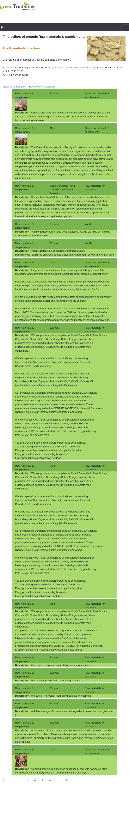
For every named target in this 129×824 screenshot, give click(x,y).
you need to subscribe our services (71, 67)
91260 (16, 719)
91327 (16, 654)
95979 (16, 90)
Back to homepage (14, 86)
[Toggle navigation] (125, 27)
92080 (16, 462)
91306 (16, 700)
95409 (16, 124)
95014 (16, 240)
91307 (16, 684)
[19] (66, 780)
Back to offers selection (42, 86)
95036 (16, 220)
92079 (16, 600)
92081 (16, 324)
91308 (16, 669)
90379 (16, 746)
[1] (4, 780)
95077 (16, 182)
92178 (16, 259)
